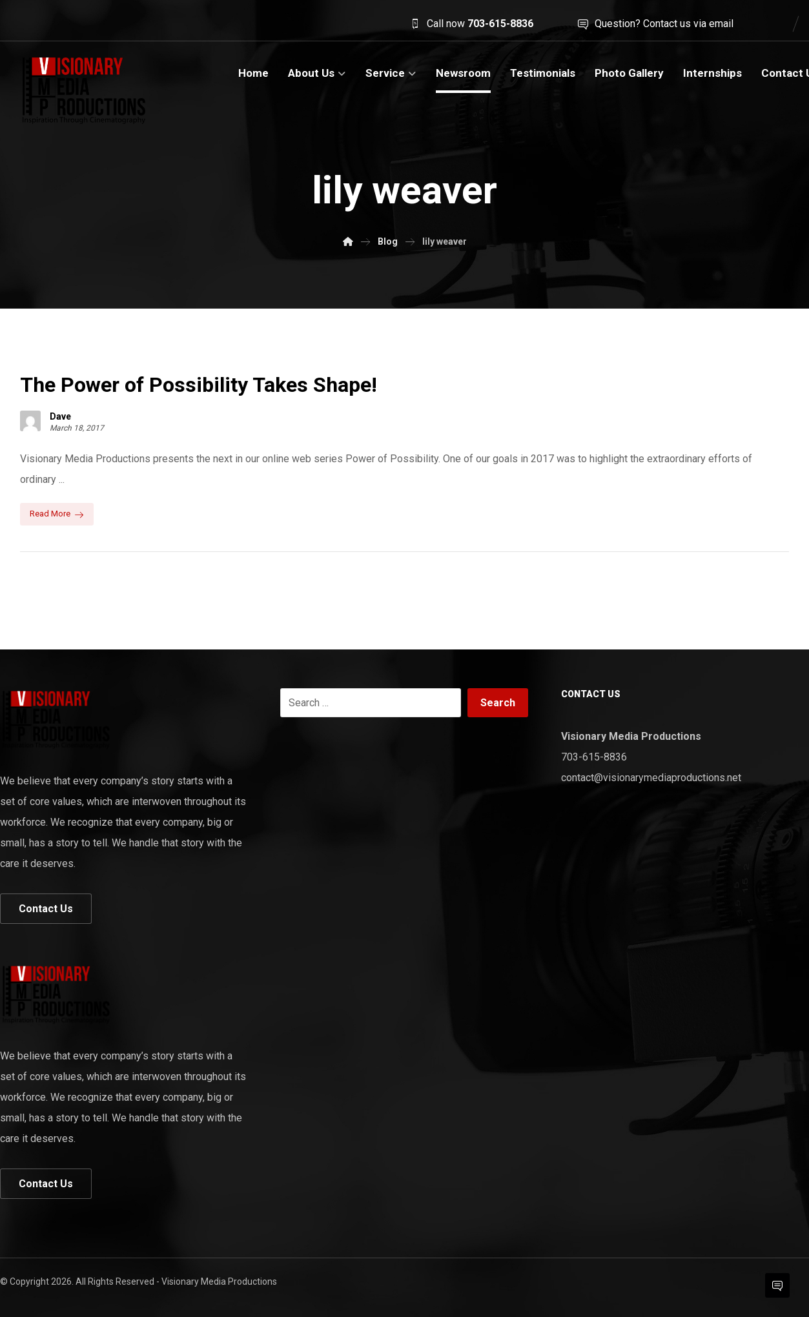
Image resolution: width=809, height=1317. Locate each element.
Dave (60, 416)
